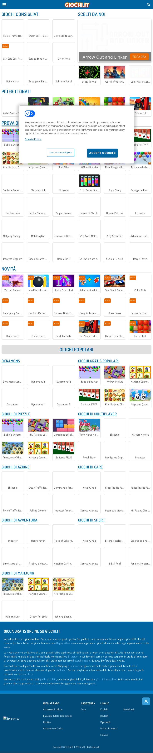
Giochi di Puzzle (16, 414)
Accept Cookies (102, 153)
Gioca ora (139, 57)
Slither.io (73, 658)
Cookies (47, 723)
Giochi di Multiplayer (97, 414)
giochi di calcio (48, 680)
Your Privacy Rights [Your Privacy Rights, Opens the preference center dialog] (60, 152)
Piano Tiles (27, 675)
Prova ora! (13, 123)
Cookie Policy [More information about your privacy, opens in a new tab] (33, 139)
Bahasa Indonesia (108, 730)
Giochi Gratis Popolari (98, 361)
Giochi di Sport (91, 521)
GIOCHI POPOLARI (76, 350)
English (103, 711)
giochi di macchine (106, 680)
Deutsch (104, 717)
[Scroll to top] (146, 703)
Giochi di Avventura (19, 521)
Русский (105, 723)
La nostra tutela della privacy (57, 717)
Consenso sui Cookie (53, 730)
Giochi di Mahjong (18, 574)
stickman (62, 671)
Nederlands (129, 711)
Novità (9, 269)
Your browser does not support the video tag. (115, 40)
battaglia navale (82, 662)
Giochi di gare (90, 468)
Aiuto (83, 711)
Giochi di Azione (16, 468)
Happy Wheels (64, 644)
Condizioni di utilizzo (52, 711)
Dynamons (11, 361)
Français (104, 736)
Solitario (74, 667)
